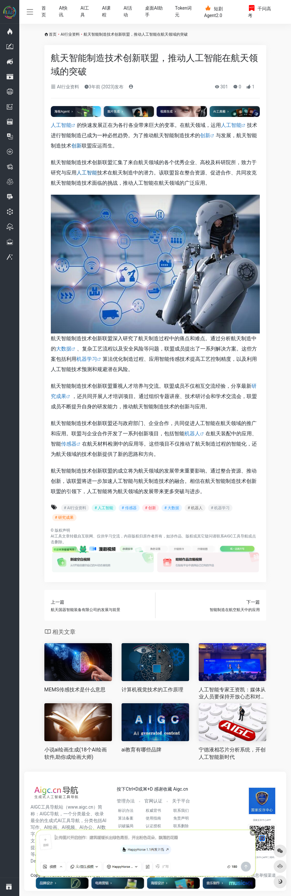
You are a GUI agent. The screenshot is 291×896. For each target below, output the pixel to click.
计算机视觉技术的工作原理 (152, 690)
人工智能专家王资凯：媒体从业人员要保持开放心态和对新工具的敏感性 (232, 694)
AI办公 (86, 827)
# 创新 (150, 508)
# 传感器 (129, 508)
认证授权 (153, 826)
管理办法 (126, 800)
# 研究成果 (64, 517)
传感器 (69, 444)
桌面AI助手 (154, 11)
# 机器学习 (220, 508)
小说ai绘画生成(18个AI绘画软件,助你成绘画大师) (75, 753)
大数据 (63, 349)
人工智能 (61, 125)
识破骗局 (125, 826)
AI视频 (68, 827)
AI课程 (106, 11)
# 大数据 (171, 508)
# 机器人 (194, 508)
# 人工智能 (104, 508)
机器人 (192, 433)
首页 (43, 11)
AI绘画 (50, 827)
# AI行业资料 (75, 508)
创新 (205, 135)
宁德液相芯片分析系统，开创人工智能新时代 (232, 753)
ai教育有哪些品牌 (142, 750)
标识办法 (125, 810)
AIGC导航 (49, 813)
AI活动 (127, 11)
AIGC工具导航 (236, 536)
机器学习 (87, 359)
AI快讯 (63, 11)
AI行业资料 (70, 34)
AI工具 (84, 11)
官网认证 (153, 800)
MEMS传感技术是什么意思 (75, 690)
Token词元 (183, 11)
